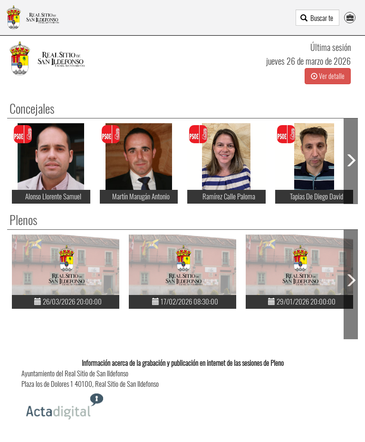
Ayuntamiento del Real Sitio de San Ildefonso (74, 373)
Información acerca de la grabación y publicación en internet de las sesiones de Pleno (183, 362)
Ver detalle (328, 76)
